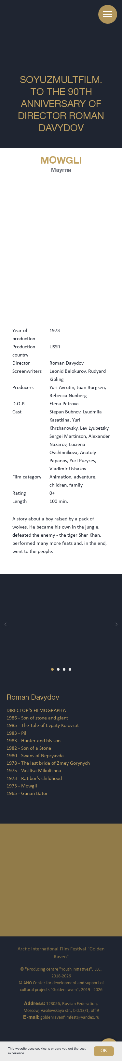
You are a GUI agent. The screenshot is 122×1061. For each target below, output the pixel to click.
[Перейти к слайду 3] (64, 669)
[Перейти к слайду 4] (70, 669)
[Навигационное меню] (107, 14)
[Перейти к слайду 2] (58, 669)
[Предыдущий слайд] (5, 624)
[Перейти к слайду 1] (52, 669)
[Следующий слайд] (116, 624)
